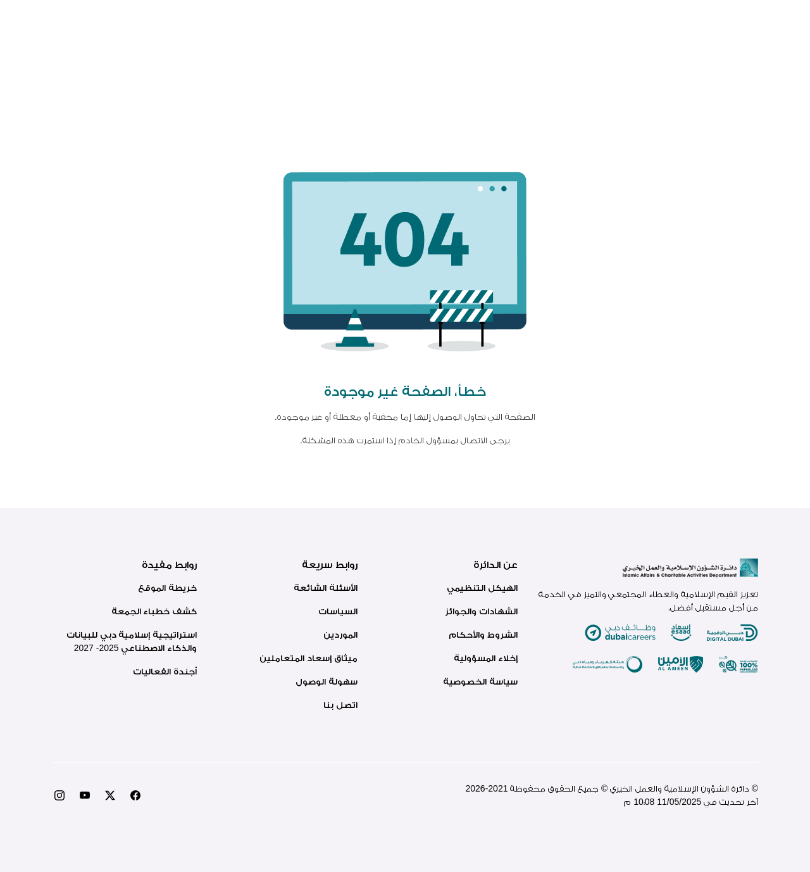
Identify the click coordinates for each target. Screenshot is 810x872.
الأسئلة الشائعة (326, 588)
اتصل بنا (340, 705)
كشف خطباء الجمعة (154, 611)
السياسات (338, 611)
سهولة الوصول (327, 681)
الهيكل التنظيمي (482, 588)
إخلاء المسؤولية (486, 658)
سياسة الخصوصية (480, 681)
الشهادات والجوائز (481, 611)
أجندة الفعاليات (165, 671)
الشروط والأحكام (483, 634)
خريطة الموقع (167, 588)
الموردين (340, 634)
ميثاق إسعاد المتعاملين (308, 658)
